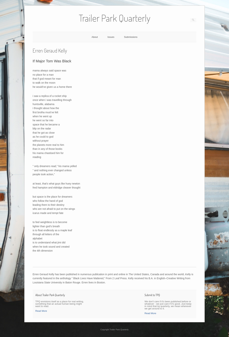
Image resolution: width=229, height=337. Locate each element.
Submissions (131, 37)
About (95, 37)
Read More (41, 311)
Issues (110, 37)
